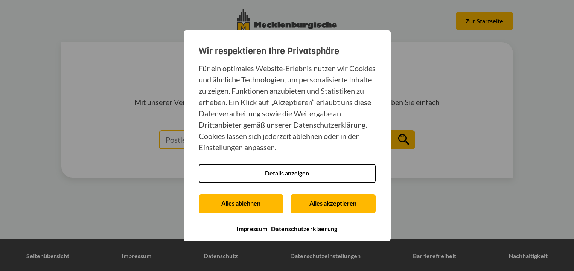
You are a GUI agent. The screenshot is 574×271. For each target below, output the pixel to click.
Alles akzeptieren (332, 203)
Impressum (251, 228)
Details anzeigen (287, 173)
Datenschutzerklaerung (304, 228)
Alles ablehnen (240, 203)
